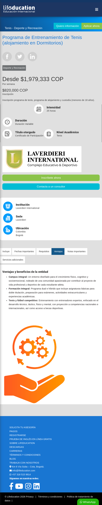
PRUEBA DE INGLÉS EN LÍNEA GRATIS (30, 439)
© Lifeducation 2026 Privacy (19, 496)
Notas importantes (77, 251)
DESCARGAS (16, 447)
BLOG (12, 459)
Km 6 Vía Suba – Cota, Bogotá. (28, 466)
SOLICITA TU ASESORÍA (22, 427)
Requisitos (44, 251)
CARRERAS (15, 451)
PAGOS (13, 431)
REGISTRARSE (17, 435)
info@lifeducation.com (23, 470)
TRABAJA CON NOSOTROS (24, 462)
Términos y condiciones (50, 496)
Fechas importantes (24, 251)
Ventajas (58, 251)
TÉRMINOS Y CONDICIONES (24, 455)
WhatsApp (88, 502)
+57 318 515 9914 (21, 474)
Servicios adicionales (13, 259)
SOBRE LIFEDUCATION (22, 443)
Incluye (6, 251)
